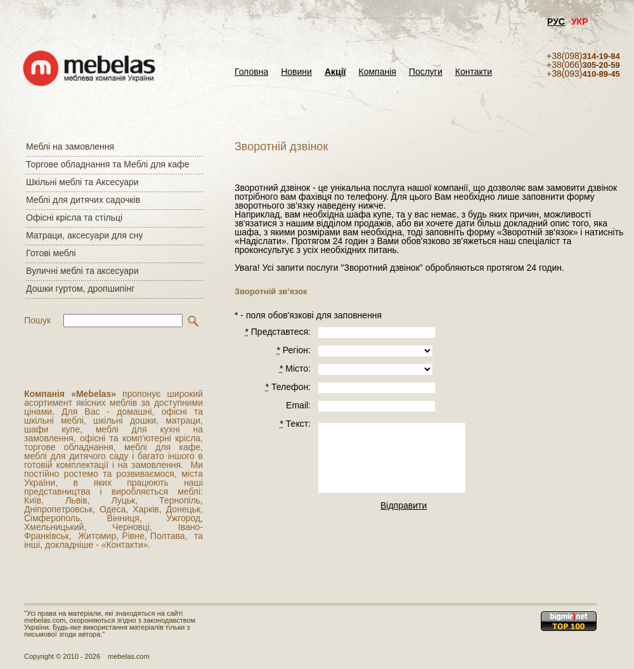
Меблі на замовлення (70, 146)
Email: (298, 405)
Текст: (295, 423)
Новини (296, 72)
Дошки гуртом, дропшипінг (80, 288)
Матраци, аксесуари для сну (84, 235)
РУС (556, 21)
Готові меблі (51, 253)
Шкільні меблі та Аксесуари (82, 182)
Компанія (377, 72)
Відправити (403, 505)
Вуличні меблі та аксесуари (82, 271)
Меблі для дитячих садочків (83, 200)
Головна (251, 72)
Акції (335, 72)
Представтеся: (278, 331)
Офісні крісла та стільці (74, 217)
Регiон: (294, 350)
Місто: (295, 368)
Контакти (473, 72)
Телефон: (288, 386)
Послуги (426, 72)
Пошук (37, 320)
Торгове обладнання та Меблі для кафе (108, 164)
